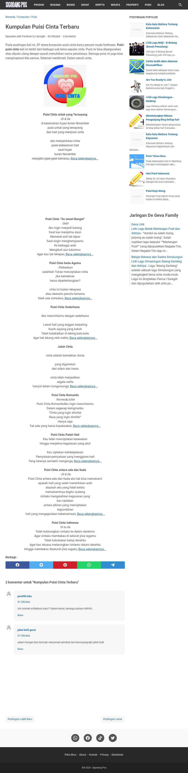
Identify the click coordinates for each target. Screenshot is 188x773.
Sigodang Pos (99, 767)
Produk (39, 4)
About (82, 754)
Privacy (104, 754)
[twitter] (41, 565)
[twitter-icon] (113, 738)
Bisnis (71, 4)
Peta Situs (70, 754)
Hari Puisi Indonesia (157, 173)
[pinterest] (65, 565)
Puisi (148, 4)
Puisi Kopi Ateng (155, 190)
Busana (55, 4)
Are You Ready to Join (159, 79)
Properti (132, 4)
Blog (161, 4)
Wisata (115, 4)
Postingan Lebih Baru (20, 719)
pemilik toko (24, 596)
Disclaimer (117, 754)
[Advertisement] (65, 189)
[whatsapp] (89, 565)
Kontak (93, 754)
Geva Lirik (137, 224)
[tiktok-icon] (100, 738)
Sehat (85, 4)
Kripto (100, 4)
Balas (20, 615)
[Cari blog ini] (180, 5)
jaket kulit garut (26, 629)
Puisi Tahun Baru (156, 156)
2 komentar (69, 36)
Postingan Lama (112, 719)
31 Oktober (23, 601)
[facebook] (17, 565)
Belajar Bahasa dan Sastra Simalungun (156, 257)
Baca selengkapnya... (84, 158)
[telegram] (113, 565)
